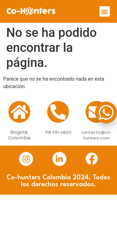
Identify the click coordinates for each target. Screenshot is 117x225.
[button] (105, 11)
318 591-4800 (58, 132)
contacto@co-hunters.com (96, 135)
